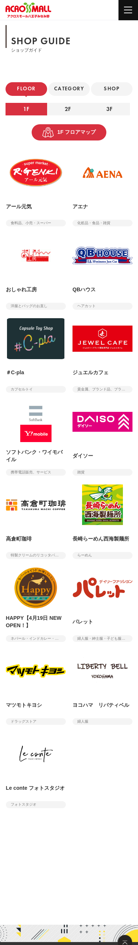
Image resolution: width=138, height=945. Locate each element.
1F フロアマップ (69, 132)
